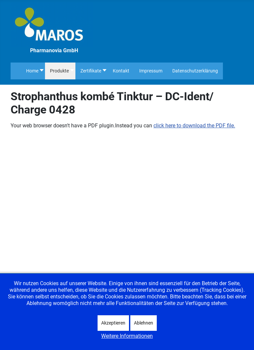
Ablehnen (143, 323)
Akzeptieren (113, 323)
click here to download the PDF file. (194, 125)
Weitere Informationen (127, 336)
